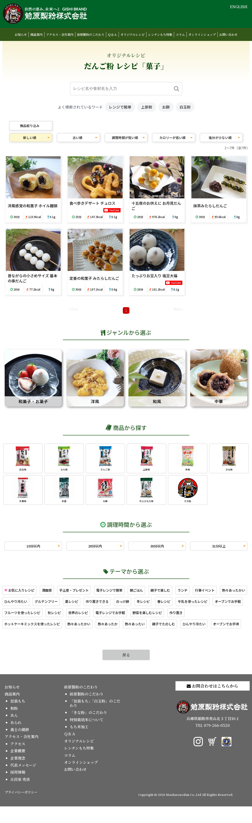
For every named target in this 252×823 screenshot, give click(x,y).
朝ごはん (151, 593)
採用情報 (17, 788)
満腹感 (52, 593)
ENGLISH (238, 6)
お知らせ (21, 34)
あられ (16, 739)
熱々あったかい (17, 605)
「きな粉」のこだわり (88, 729)
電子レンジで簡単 (121, 593)
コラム (180, 34)
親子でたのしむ (17, 640)
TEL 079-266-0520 (212, 742)
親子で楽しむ (177, 593)
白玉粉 (185, 107)
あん (14, 732)
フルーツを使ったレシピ (103, 616)
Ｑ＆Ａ (112, 34)
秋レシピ (138, 616)
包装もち (17, 717)
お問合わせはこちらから (212, 702)
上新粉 (146, 107)
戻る (126, 671)
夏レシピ (112, 605)
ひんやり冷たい (51, 605)
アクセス (17, 760)
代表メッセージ (23, 781)
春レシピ (213, 605)
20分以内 (95, 548)
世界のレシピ (165, 616)
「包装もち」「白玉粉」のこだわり (95, 720)
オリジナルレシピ (133, 34)
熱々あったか (184, 628)
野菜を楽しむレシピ (21, 628)
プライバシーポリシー (21, 808)
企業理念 (17, 774)
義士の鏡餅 (19, 746)
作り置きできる (141, 605)
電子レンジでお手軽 (200, 616)
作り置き (52, 628)
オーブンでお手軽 (60, 616)
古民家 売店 (20, 795)
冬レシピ (191, 605)
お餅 (166, 107)
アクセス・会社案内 (59, 34)
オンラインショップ (202, 34)
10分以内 (33, 548)
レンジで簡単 (120, 107)
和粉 (14, 724)
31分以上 (218, 548)
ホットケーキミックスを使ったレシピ (99, 628)
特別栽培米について (86, 736)
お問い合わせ (228, 34)
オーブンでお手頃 (86, 640)
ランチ (201, 593)
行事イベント (226, 593)
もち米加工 (79, 743)
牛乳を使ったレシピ (21, 616)
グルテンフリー (85, 605)
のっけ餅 (168, 605)
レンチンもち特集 (160, 34)
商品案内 (36, 34)
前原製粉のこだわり (90, 34)
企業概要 (17, 767)
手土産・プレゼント (82, 593)
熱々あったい (214, 628)
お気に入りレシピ (21, 593)
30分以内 (157, 548)
